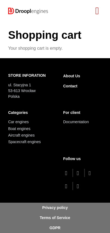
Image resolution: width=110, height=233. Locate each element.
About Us (71, 76)
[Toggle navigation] (97, 11)
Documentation (76, 122)
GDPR (55, 228)
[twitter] (79, 173)
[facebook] (67, 173)
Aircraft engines (21, 135)
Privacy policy (55, 207)
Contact (70, 86)
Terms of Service (55, 218)
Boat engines (19, 128)
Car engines (18, 122)
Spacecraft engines (24, 142)
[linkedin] (79, 186)
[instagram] (67, 186)
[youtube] (91, 173)
